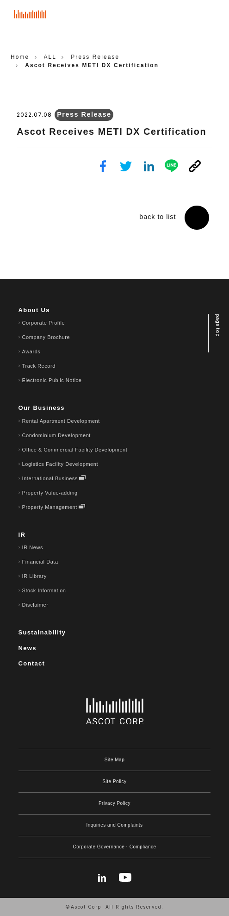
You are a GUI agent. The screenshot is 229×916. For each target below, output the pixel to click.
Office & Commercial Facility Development (75, 449)
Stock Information (44, 590)
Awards (31, 351)
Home (20, 57)
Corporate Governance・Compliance (114, 846)
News (28, 648)
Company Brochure (46, 337)
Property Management (49, 507)
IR (22, 534)
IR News (32, 547)
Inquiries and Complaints (114, 825)
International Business (50, 478)
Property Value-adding (50, 493)
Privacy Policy (114, 803)
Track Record (39, 366)
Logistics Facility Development (60, 464)
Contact (32, 663)
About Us (34, 310)
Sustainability (42, 632)
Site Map (114, 759)
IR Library (34, 576)
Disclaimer (35, 605)
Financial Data (40, 562)
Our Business (42, 407)
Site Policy (114, 781)
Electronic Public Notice (52, 380)
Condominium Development (56, 435)
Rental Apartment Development (61, 421)
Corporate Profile (43, 323)
